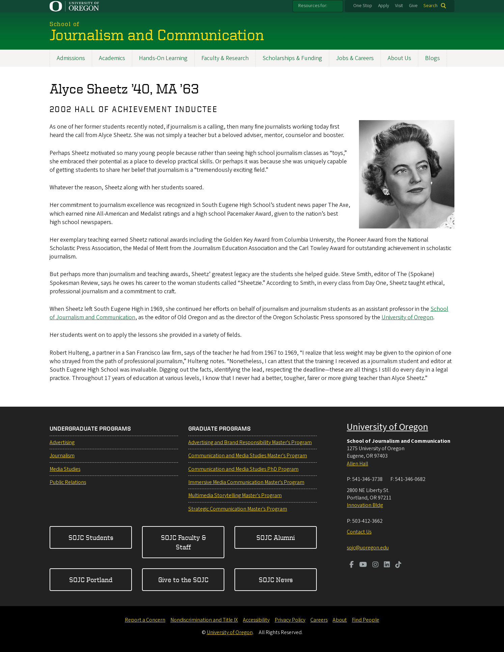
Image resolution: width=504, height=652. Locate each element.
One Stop (362, 5)
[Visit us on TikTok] (398, 565)
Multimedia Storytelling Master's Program (235, 495)
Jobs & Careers (355, 58)
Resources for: (312, 5)
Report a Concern (145, 620)
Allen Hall (357, 463)
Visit (399, 5)
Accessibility (256, 620)
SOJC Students (90, 537)
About (340, 620)
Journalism (62, 455)
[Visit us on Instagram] (375, 565)
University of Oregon (407, 317)
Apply (383, 5)
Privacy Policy (290, 620)
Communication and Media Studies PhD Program (243, 469)
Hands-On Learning (163, 58)
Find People (365, 620)
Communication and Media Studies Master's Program (247, 455)
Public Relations (68, 482)
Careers (319, 620)
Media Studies (65, 469)
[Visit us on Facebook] (352, 565)
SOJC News (276, 579)
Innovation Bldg (365, 505)
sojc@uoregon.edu (368, 547)
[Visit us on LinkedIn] (387, 565)
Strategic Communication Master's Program (237, 509)
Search (430, 5)
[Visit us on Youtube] (363, 565)
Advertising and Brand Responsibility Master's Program (250, 442)
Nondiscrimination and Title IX (204, 620)
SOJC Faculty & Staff (183, 542)
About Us (399, 58)
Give (413, 5)
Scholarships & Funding (292, 58)
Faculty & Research (225, 58)
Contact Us (359, 532)
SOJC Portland (90, 579)
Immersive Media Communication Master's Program (246, 482)
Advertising (62, 442)
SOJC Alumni (275, 537)
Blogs (432, 58)
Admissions (71, 58)
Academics (112, 58)
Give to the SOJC (183, 579)
